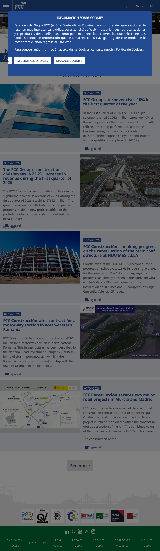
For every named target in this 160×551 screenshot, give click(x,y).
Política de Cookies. (130, 49)
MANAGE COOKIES (69, 61)
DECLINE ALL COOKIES (32, 61)
